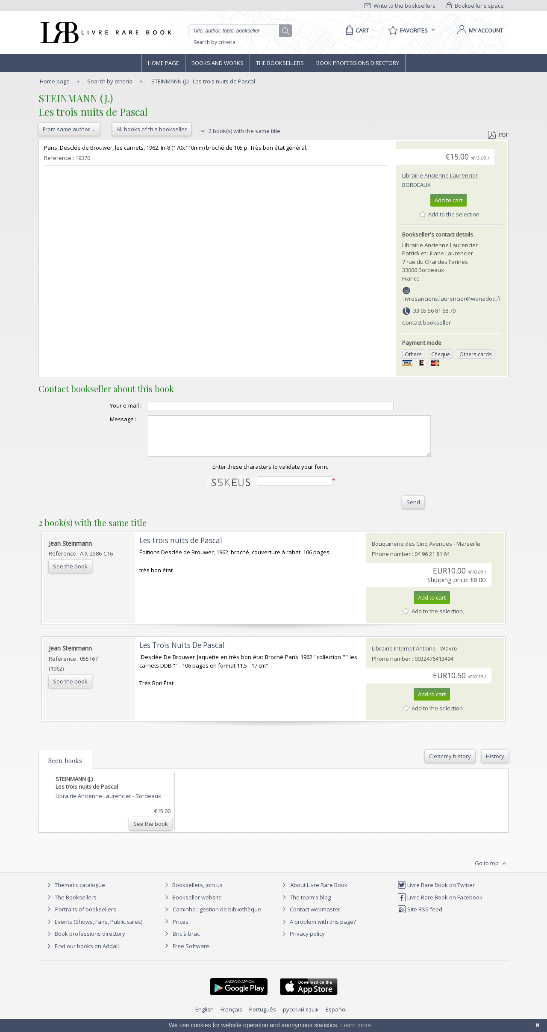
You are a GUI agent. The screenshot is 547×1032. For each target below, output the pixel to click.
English (204, 1017)
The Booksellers (280, 63)
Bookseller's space (475, 5)
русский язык (301, 1017)
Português (262, 1017)
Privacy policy (302, 941)
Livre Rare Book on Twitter (436, 892)
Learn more (355, 1025)
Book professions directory (357, 63)
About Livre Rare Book (318, 892)
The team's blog (305, 905)
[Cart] (356, 30)
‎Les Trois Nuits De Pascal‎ (182, 653)
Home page (163, 63)
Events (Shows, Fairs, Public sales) (93, 929)
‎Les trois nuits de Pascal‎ (180, 548)
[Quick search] (237, 30)
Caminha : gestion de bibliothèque (217, 917)
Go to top (492, 871)
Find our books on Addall (82, 953)
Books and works (217, 63)
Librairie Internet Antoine (404, 656)
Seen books (65, 768)
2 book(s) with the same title (239, 131)
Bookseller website (192, 905)
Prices (180, 929)
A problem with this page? (318, 929)
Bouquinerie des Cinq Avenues (412, 551)
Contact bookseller (426, 322)
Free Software (191, 954)
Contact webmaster (310, 917)
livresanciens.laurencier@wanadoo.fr (452, 298)
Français (231, 1017)
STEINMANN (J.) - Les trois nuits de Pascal (203, 81)
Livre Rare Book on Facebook (439, 905)
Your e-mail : (108, 405)
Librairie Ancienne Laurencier (440, 175)
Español (336, 1017)
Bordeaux (416, 185)
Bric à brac (186, 941)
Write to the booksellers (400, 5)
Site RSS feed (419, 917)
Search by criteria (214, 42)
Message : (106, 419)
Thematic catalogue (75, 892)
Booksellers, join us (192, 892)
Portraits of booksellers (85, 917)
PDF (498, 135)
